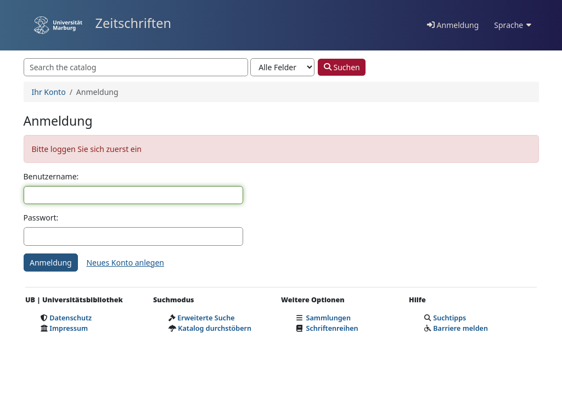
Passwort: (41, 217)
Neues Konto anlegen (125, 262)
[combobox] (136, 67)
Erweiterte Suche (205, 318)
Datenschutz (70, 318)
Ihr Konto (49, 92)
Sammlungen (328, 318)
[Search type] (282, 67)
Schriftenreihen (332, 328)
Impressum (68, 328)
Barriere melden (460, 328)
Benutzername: (51, 176)
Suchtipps (449, 318)
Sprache (512, 25)
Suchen (342, 67)
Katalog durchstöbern (214, 328)
